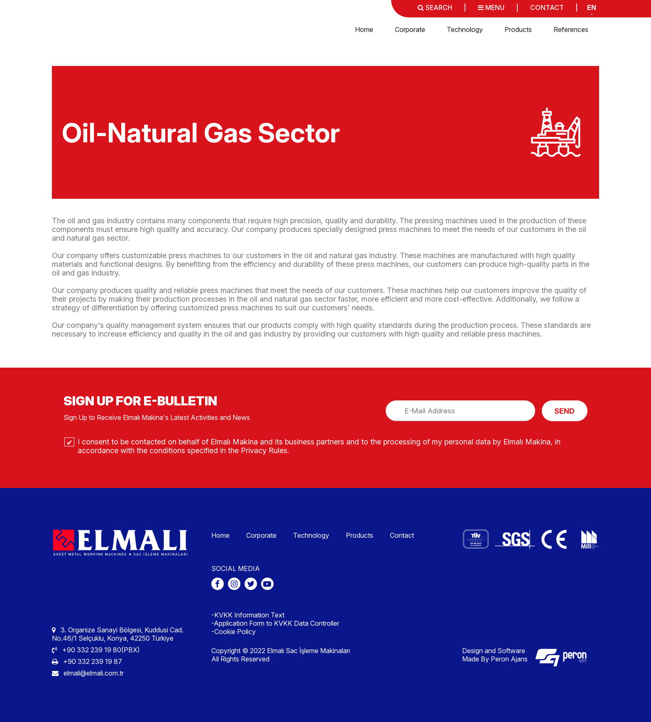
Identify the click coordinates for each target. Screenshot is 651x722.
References (570, 29)
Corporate (410, 29)
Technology (465, 29)
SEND (564, 411)
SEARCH (435, 7)
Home (364, 29)
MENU (491, 7)
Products (518, 29)
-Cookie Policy (233, 631)
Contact (402, 535)
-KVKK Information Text (247, 615)
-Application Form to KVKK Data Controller (275, 623)
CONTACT (547, 7)
